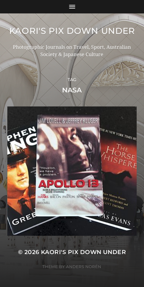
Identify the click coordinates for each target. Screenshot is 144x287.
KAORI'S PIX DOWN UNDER (72, 31)
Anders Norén (83, 266)
